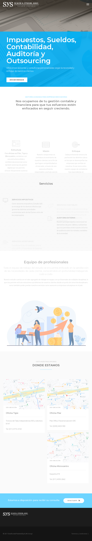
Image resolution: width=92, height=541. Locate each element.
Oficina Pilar (55, 413)
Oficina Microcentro (59, 466)
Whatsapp (73, 500)
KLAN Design (28, 534)
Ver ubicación (11, 407)
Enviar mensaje (17, 80)
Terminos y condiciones (79, 534)
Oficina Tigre (12, 413)
